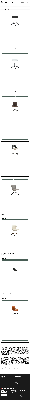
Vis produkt (15, 95)
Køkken (28, 7)
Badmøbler (25, 7)
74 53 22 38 (5, 376)
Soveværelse (10, 7)
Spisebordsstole (22, 390)
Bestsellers (2, 8)
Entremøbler (22, 7)
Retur (11, 396)
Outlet (28, 8)
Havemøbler (2, 7)
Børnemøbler (14, 7)
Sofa (20, 395)
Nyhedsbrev (4, 391)
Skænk (21, 391)
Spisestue (7, 7)
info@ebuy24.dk (13, 388)
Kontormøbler (18, 7)
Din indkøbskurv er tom (25, 2)
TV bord (21, 389)
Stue (5, 7)
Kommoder (21, 392)
